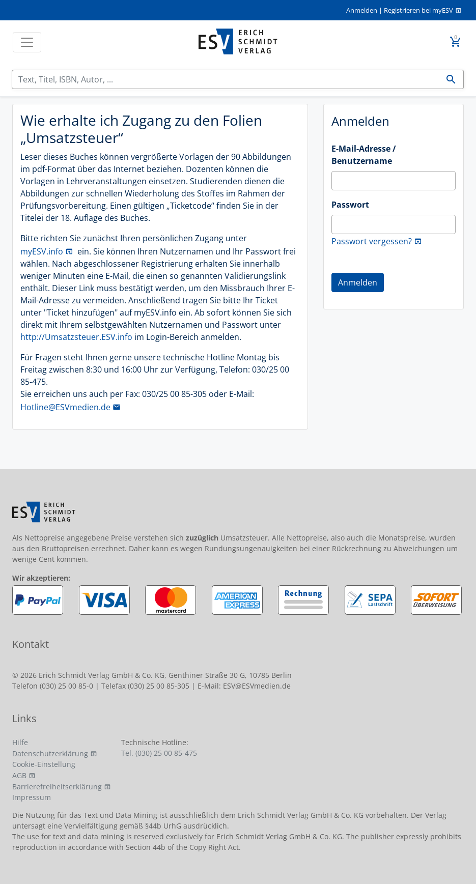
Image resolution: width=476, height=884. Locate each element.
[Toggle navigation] (27, 42)
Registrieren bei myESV (418, 10)
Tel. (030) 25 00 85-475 (159, 753)
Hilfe (20, 742)
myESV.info (41, 251)
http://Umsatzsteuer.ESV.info (76, 337)
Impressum (31, 797)
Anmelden (361, 10)
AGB (19, 775)
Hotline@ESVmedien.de (65, 407)
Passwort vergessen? (371, 241)
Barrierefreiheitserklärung (57, 786)
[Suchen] (225, 79)
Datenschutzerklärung (50, 753)
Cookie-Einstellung (43, 764)
